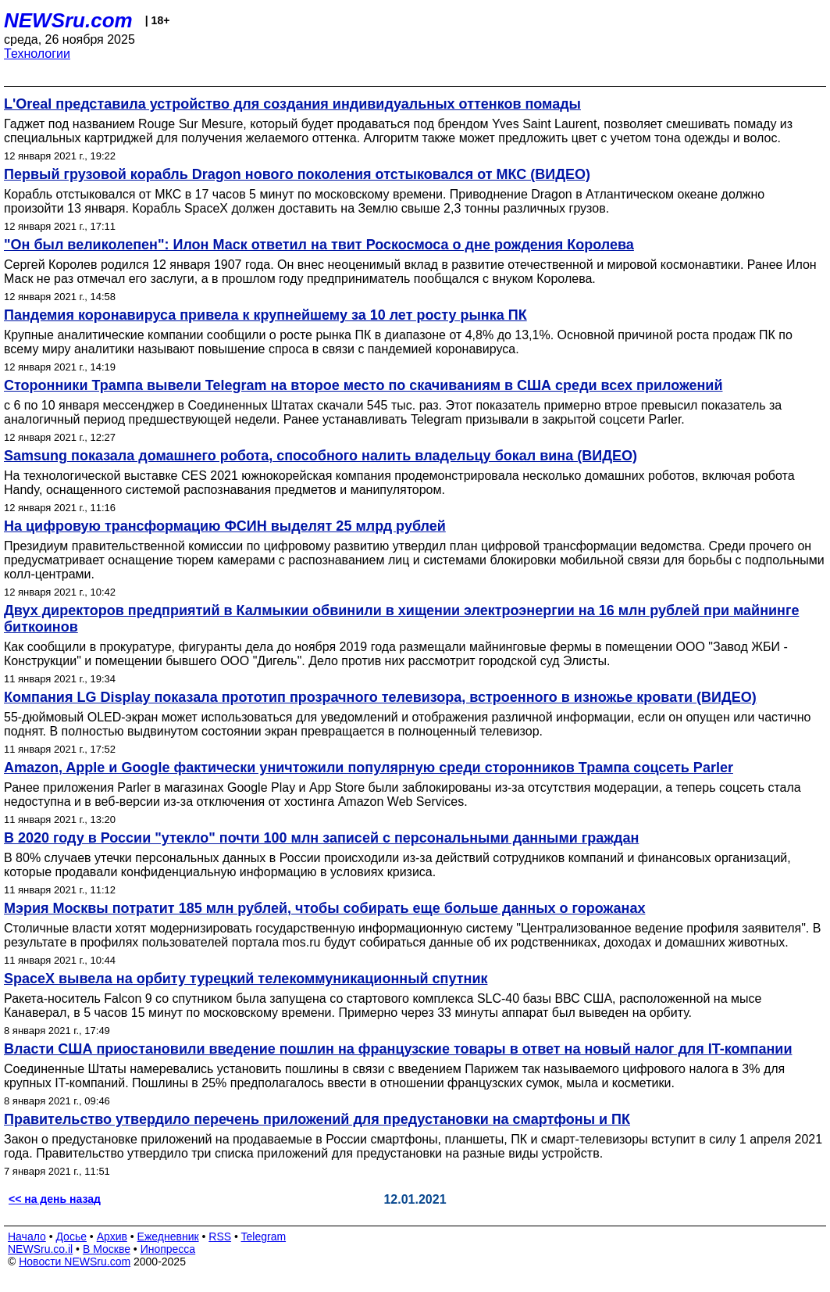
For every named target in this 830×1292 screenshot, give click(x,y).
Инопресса (168, 1249)
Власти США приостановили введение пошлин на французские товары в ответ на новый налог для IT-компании (398, 1049)
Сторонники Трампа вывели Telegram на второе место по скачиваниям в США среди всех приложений (363, 385)
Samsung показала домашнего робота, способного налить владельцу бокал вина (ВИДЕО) (320, 455)
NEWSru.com (68, 20)
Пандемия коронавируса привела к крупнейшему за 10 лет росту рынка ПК (265, 315)
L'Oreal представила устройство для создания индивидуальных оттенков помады (292, 104)
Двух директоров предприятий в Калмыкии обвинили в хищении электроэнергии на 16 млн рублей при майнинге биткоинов (401, 619)
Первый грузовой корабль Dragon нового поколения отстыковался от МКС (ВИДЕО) (297, 174)
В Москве (106, 1249)
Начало (27, 1236)
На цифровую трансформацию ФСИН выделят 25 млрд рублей (225, 526)
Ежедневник (168, 1236)
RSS (219, 1236)
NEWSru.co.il (40, 1249)
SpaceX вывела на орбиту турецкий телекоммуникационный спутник (245, 978)
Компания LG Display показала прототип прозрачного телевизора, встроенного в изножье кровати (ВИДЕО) (380, 697)
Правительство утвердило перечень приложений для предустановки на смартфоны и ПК (317, 1119)
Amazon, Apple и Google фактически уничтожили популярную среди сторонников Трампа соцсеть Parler (368, 767)
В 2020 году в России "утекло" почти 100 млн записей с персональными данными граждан (321, 838)
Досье (71, 1236)
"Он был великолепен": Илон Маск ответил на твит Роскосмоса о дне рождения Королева (319, 244)
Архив (112, 1236)
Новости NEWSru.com (74, 1261)
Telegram (264, 1236)
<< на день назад (55, 1199)
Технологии (37, 53)
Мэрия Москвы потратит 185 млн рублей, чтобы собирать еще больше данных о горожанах (324, 908)
